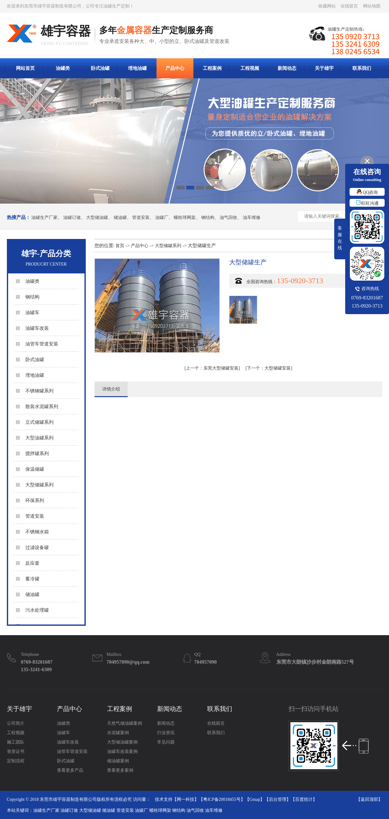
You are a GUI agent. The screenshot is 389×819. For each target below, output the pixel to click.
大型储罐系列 (39, 484)
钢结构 (207, 217)
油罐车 (32, 312)
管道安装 (141, 217)
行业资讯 (166, 732)
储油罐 (120, 217)
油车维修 (251, 217)
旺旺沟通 (367, 203)
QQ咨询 (367, 192)
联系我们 (361, 68)
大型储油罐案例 (122, 742)
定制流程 (15, 761)
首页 (119, 245)
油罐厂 (161, 217)
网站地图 (372, 6)
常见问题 (166, 742)
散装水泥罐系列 (41, 406)
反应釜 (32, 563)
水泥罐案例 (118, 732)
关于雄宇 (324, 68)
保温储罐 (34, 469)
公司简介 (15, 723)
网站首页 (25, 68)
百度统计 (304, 799)
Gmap (254, 799)
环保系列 (34, 500)
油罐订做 (72, 217)
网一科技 (185, 799)
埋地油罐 (137, 68)
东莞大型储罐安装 (212, 368)
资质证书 (15, 751)
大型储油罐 (97, 217)
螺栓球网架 (185, 217)
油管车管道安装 (41, 343)
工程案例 (212, 68)
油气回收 (228, 217)
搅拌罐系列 (37, 453)
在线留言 (349, 6)
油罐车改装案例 (122, 751)
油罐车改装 (37, 328)
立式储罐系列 (39, 422)
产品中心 (175, 68)
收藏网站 (327, 6)
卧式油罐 (100, 68)
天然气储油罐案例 (124, 723)
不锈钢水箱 (37, 531)
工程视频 (249, 68)
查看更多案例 (120, 770)
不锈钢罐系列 (39, 390)
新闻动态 (287, 68)
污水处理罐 (37, 610)
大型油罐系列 (39, 437)
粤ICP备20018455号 (222, 799)
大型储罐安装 (269, 368)
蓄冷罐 (32, 578)
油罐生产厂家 (44, 217)
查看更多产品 (70, 770)
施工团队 (15, 742)
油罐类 (63, 68)
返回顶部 (369, 799)
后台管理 (277, 799)
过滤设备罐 (37, 547)
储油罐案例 (118, 761)
